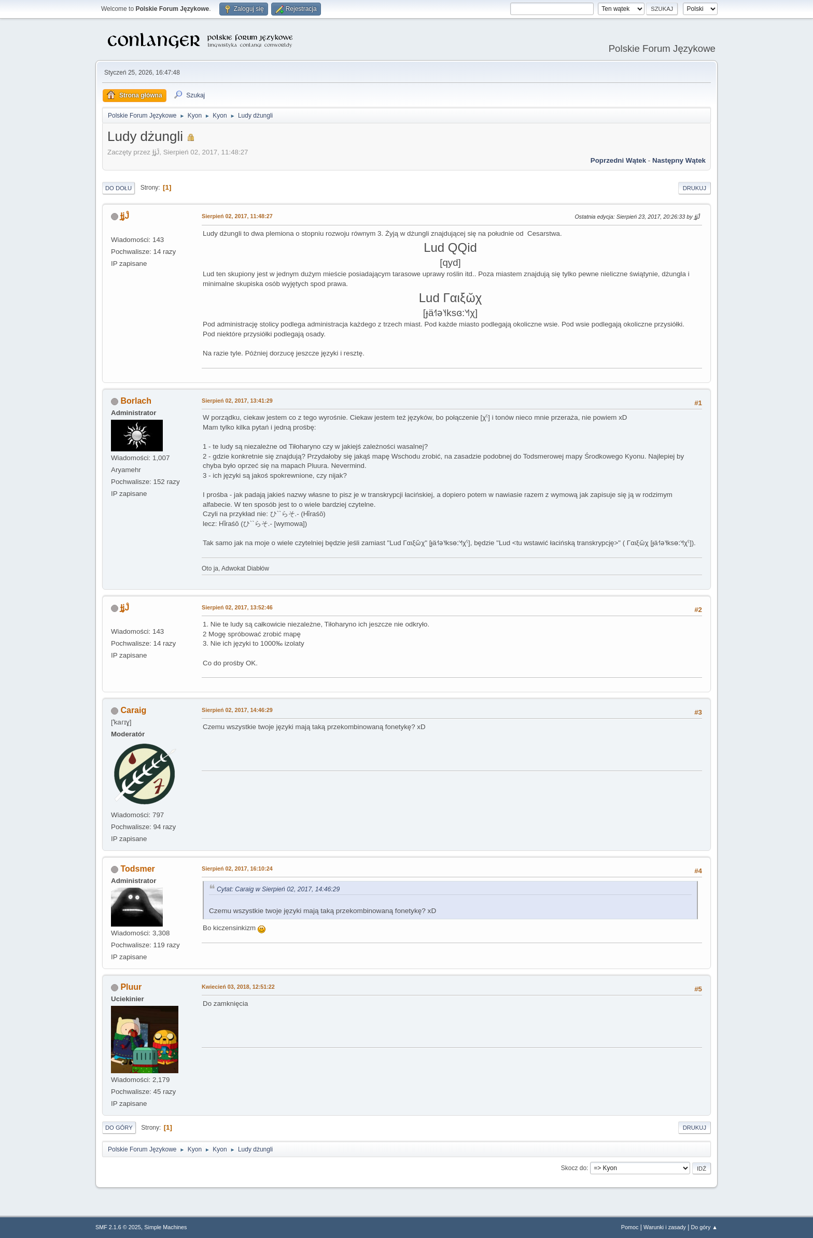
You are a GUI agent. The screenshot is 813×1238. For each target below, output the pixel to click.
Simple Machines (165, 1227)
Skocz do (573, 1168)
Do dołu (118, 188)
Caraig (133, 710)
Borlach (135, 400)
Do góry (119, 1128)
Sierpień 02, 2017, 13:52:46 (237, 607)
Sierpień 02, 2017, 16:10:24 (237, 868)
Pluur (131, 987)
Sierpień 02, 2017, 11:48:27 (237, 216)
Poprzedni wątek (618, 160)
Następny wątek (679, 160)
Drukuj (694, 188)
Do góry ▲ (704, 1227)
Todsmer (137, 868)
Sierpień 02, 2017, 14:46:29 (237, 710)
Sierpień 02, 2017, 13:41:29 (237, 400)
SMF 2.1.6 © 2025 (118, 1227)
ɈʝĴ (124, 215)
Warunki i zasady (664, 1227)
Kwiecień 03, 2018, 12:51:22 (238, 987)
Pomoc (630, 1227)
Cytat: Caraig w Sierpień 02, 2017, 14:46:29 (278, 889)
